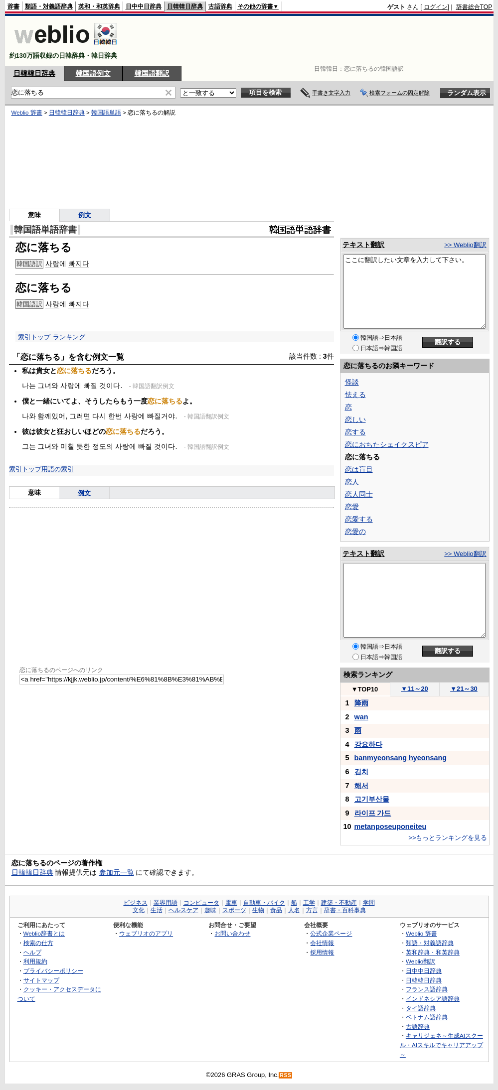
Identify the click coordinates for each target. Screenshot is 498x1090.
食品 (276, 910)
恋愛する (359, 519)
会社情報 (322, 943)
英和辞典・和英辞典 (433, 952)
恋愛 (352, 507)
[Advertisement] (311, 40)
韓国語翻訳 (152, 73)
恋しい (355, 419)
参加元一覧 (116, 872)
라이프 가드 (372, 813)
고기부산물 (371, 799)
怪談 (352, 382)
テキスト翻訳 (363, 245)
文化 (139, 910)
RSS (286, 1075)
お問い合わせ (232, 933)
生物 (258, 910)
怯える (355, 395)
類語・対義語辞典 (49, 6)
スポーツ (234, 910)
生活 (157, 910)
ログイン (436, 6)
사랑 (52, 264)
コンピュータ (201, 903)
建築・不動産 (339, 903)
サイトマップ (41, 980)
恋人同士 (359, 494)
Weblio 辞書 (26, 113)
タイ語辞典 (421, 1008)
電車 (231, 903)
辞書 (13, 6)
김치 (361, 772)
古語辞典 (220, 6)
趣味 (210, 910)
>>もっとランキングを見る (447, 837)
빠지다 (78, 264)
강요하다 (368, 744)
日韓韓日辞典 (185, 6)
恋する (355, 432)
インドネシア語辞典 (433, 998)
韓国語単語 (106, 113)
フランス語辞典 (427, 989)
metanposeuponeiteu (390, 826)
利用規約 (35, 961)
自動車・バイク (264, 903)
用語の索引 (57, 469)
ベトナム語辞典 (427, 1017)
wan (361, 717)
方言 (312, 910)
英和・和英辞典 (99, 6)
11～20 (414, 688)
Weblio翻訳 (420, 961)
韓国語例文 (93, 73)
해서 (361, 786)
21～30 (464, 688)
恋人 (352, 482)
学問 (369, 903)
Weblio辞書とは (44, 933)
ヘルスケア (183, 910)
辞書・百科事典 (345, 910)
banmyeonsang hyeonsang (400, 758)
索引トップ (34, 337)
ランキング (69, 337)
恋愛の (355, 532)
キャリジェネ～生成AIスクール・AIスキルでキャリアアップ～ (441, 1044)
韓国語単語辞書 (45, 230)
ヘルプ (32, 952)
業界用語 (165, 903)
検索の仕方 (38, 943)
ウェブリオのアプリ (146, 933)
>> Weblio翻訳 (465, 245)
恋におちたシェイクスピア (387, 444)
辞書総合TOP (474, 6)
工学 (309, 903)
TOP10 (364, 689)
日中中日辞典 (144, 6)
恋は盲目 (359, 469)
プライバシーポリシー (53, 970)
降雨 (361, 703)
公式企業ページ (331, 933)
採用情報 (322, 952)
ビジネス (136, 903)
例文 (84, 215)
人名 (294, 910)
